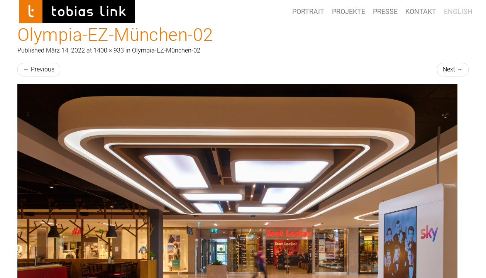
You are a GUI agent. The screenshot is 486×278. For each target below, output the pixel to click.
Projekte (348, 11)
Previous (38, 69)
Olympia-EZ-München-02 (166, 50)
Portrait (308, 11)
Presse (385, 11)
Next (453, 69)
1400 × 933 (108, 50)
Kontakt (420, 11)
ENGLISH (458, 11)
